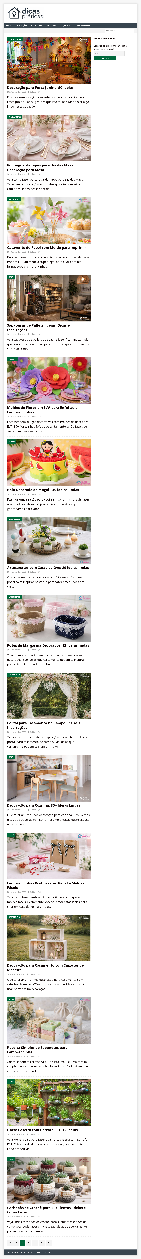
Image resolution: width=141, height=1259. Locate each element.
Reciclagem (37, 25)
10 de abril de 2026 (17, 892)
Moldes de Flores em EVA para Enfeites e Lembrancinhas (42, 409)
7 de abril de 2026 (17, 1134)
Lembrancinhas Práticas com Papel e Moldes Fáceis (45, 885)
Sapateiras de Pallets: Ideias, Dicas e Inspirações (38, 327)
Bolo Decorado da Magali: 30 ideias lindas (43, 489)
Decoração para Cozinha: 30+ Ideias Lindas (43, 805)
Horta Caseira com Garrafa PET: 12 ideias (42, 1129)
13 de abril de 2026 (17, 649)
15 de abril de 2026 (17, 494)
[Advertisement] (115, 113)
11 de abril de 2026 (17, 809)
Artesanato (53, 25)
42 (42, 1242)
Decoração (21, 25)
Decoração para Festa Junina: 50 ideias (40, 87)
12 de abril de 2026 (17, 732)
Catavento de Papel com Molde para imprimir (46, 247)
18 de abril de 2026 (17, 252)
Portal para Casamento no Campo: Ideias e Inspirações (44, 725)
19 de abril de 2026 (17, 174)
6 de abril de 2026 (17, 1216)
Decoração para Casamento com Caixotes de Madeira (45, 967)
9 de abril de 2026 (17, 974)
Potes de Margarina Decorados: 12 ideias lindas (48, 645)
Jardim (67, 25)
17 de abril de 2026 (17, 334)
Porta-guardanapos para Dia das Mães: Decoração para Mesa (40, 167)
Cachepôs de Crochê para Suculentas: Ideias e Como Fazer (46, 1210)
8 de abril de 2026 (17, 1056)
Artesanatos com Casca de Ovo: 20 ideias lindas (48, 567)
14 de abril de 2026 (17, 572)
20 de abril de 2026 (17, 92)
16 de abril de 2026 (17, 416)
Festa (8, 25)
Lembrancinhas (82, 25)
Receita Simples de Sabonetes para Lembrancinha (37, 1049)
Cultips (33, 92)
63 (40, 1056)
